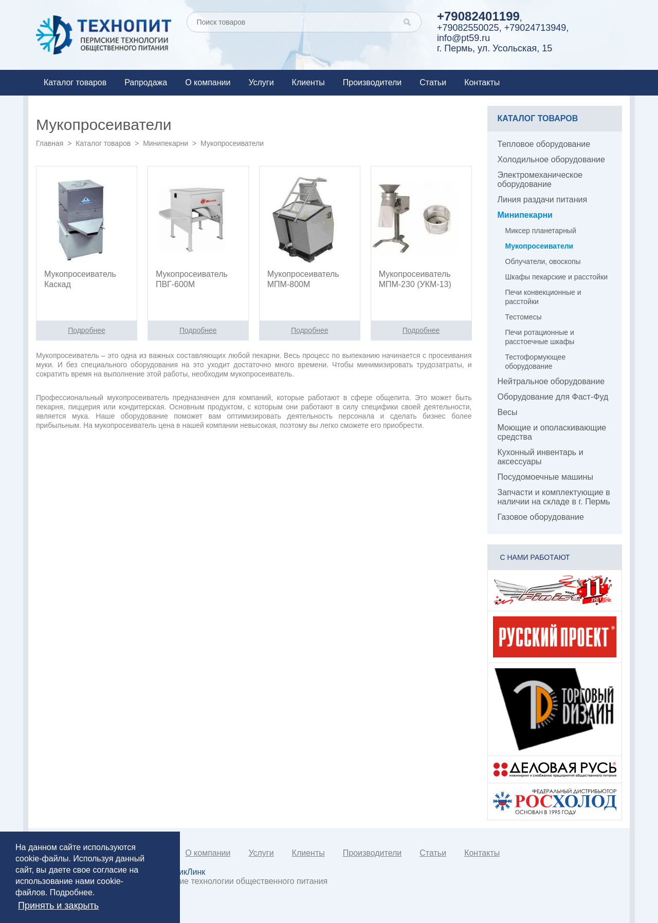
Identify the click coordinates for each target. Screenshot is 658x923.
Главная (49, 143)
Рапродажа (145, 82)
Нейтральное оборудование (551, 381)
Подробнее (71, 892)
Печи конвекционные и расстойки (543, 297)
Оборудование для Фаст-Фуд (553, 396)
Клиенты (308, 82)
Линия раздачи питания (543, 199)
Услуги (260, 82)
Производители (372, 82)
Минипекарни (165, 143)
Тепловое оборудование (544, 144)
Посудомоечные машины (545, 477)
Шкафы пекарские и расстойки (556, 277)
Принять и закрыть (58, 905)
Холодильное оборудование (551, 159)
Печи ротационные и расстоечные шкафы (540, 337)
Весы (508, 412)
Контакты (482, 82)
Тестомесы (523, 317)
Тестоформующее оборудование (535, 361)
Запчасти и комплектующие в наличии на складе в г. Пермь (554, 497)
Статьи (432, 82)
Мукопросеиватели (539, 246)
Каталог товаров (75, 82)
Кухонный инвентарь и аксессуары (540, 457)
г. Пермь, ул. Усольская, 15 (494, 48)
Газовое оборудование (541, 517)
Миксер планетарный (540, 231)
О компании (207, 82)
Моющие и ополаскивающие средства (552, 432)
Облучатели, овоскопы (543, 261)
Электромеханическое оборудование (540, 180)
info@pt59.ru (463, 38)
